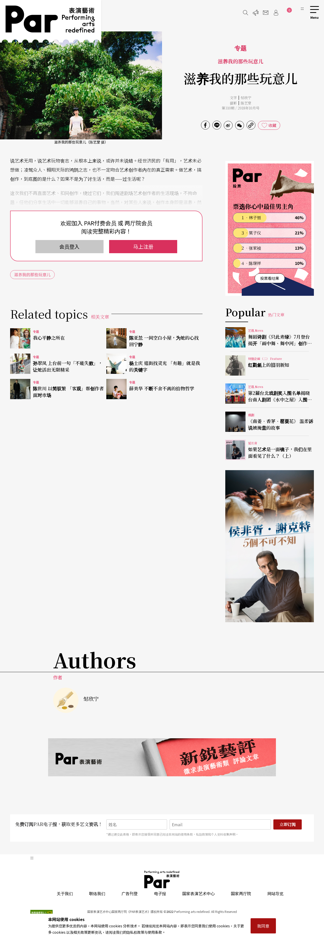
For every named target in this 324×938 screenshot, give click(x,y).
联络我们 (97, 893)
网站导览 (275, 893)
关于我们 (65, 893)
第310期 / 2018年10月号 (240, 108)
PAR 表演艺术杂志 (162, 879)
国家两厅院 (241, 893)
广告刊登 (130, 893)
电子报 (160, 893)
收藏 (272, 125)
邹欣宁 (246, 97)
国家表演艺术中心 (198, 893)
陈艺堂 (246, 102)
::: (302, 8)
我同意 (263, 926)
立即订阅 (287, 824)
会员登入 (69, 246)
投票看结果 (269, 278)
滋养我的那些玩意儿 (32, 274)
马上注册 (143, 246)
